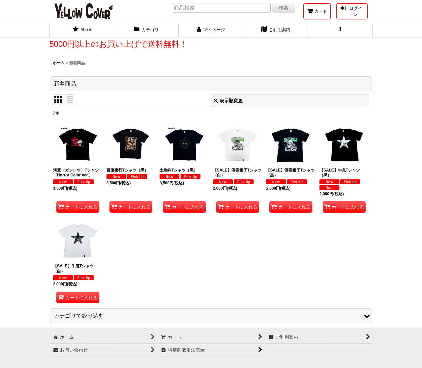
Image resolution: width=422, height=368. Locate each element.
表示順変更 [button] (228, 100)
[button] (340, 30)
